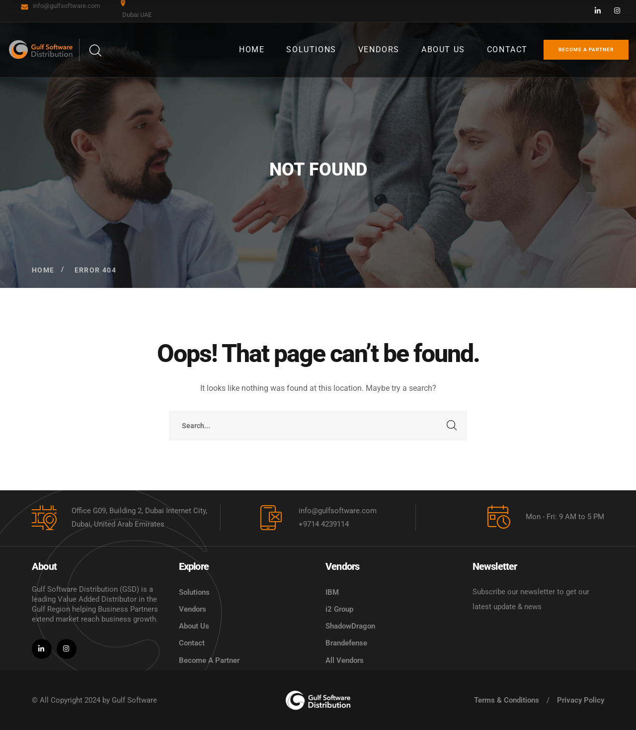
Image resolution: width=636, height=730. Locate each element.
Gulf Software (134, 700)
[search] (94, 51)
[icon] (598, 10)
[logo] (318, 700)
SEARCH (452, 425)
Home (43, 270)
